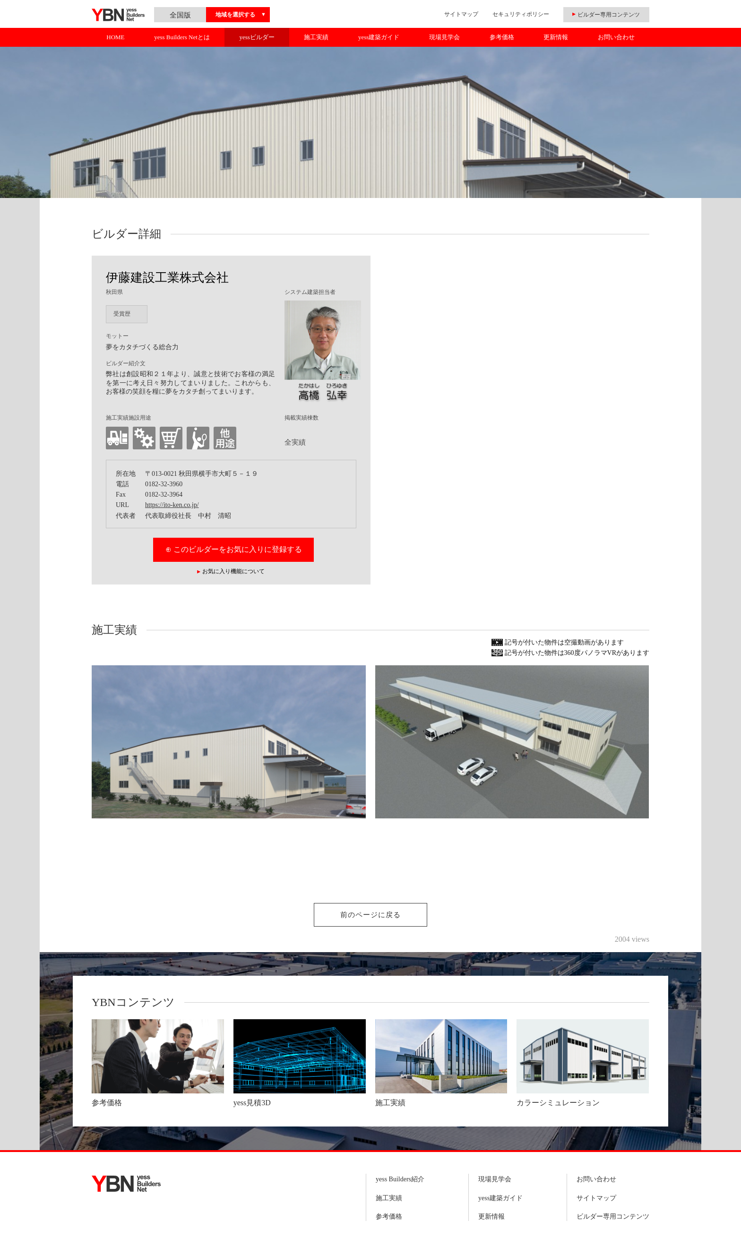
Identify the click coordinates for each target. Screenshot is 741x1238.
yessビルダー (256, 37)
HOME (115, 37)
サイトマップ (461, 14)
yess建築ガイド (378, 37)
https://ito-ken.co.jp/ (172, 504)
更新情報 (555, 37)
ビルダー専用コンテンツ (613, 1216)
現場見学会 (444, 37)
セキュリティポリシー (520, 14)
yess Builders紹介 (400, 1179)
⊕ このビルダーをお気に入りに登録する (233, 549)
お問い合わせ (616, 37)
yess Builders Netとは (182, 37)
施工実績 (316, 37)
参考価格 (502, 37)
